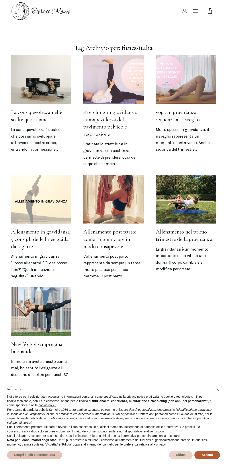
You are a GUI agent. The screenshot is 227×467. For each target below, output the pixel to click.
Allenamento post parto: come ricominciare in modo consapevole (109, 239)
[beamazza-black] (42, 11)
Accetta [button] (207, 455)
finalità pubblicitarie (33, 418)
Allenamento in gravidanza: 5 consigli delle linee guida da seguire (41, 239)
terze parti (76, 409)
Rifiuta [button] (181, 455)
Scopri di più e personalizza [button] (34, 455)
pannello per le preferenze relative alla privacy (134, 444)
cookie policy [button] (47, 405)
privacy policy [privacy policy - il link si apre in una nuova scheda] (136, 396)
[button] (217, 389)
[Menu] (195, 11)
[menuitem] (185, 11)
